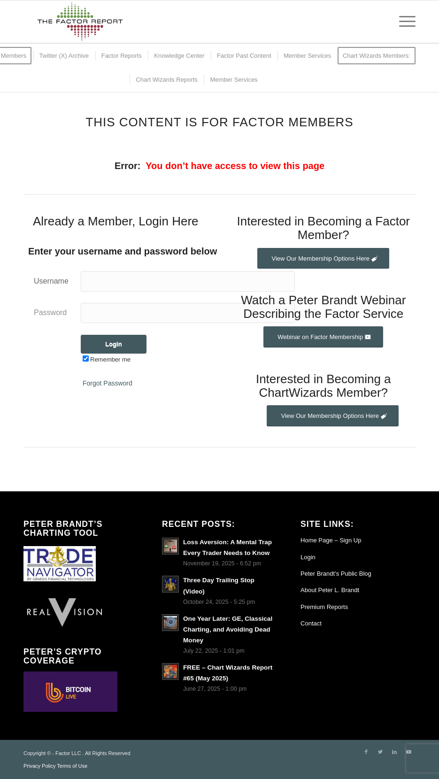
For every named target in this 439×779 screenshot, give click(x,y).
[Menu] (403, 21)
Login (308, 557)
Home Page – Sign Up (330, 540)
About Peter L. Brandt (329, 590)
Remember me (107, 359)
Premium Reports (324, 606)
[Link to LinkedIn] (394, 752)
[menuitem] (63, 56)
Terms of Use (72, 766)
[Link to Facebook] (366, 752)
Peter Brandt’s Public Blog (335, 573)
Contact (311, 623)
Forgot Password (107, 383)
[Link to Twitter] (380, 752)
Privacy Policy (39, 766)
